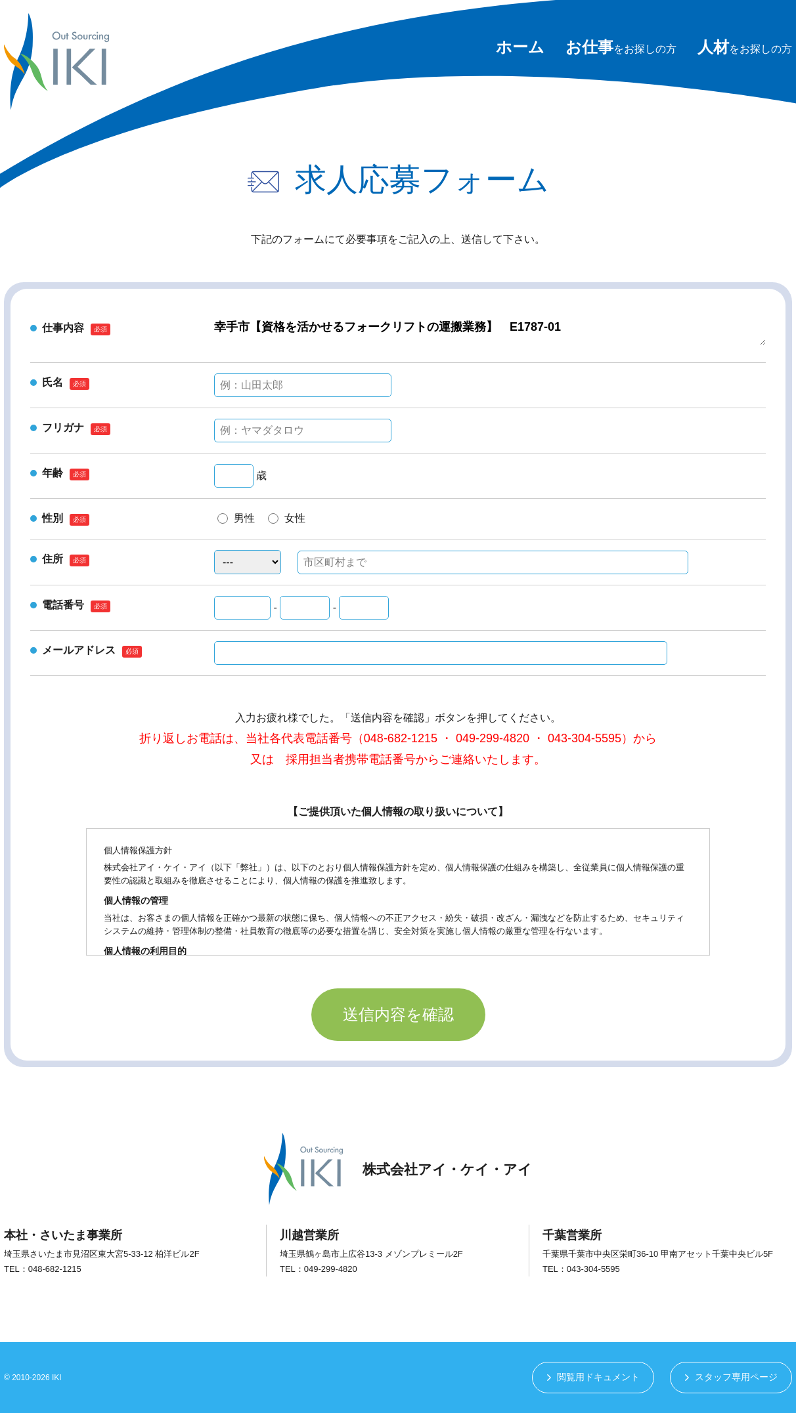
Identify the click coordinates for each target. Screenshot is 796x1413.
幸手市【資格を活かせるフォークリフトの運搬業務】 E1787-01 (490, 332)
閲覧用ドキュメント (597, 1377)
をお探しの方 (620, 48)
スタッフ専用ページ (736, 1377)
